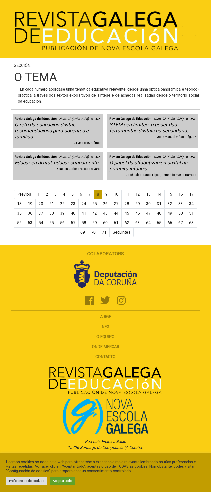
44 (116, 213)
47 (148, 213)
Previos (24, 194)
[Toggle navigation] (189, 31)
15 (170, 194)
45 (127, 213)
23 (73, 203)
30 (148, 203)
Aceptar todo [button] (62, 481)
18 (19, 203)
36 (30, 213)
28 (127, 203)
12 (138, 194)
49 (170, 213)
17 (191, 194)
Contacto (106, 356)
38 (52, 213)
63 (138, 222)
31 (159, 203)
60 (105, 222)
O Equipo (105, 336)
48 (159, 213)
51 (191, 213)
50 (180, 213)
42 (94, 213)
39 (62, 213)
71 (104, 232)
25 (94, 203)
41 (84, 213)
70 (93, 232)
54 (41, 222)
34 (191, 203)
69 (82, 232)
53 (30, 222)
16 (180, 194)
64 (148, 222)
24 (84, 203)
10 (116, 194)
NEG (105, 326)
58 (84, 222)
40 (73, 213)
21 (52, 203)
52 (19, 222)
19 (30, 203)
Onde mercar (105, 346)
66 (170, 222)
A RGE (105, 316)
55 (52, 222)
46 (138, 213)
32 (170, 203)
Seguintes (121, 232)
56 (62, 222)
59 (94, 222)
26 (105, 203)
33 (180, 203)
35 (19, 213)
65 (159, 222)
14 (159, 194)
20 (41, 203)
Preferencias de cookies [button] (26, 481)
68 (191, 222)
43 (105, 213)
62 (127, 222)
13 (148, 194)
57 (73, 222)
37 (41, 213)
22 (62, 203)
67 (180, 222)
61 (116, 222)
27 (116, 203)
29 (138, 203)
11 (127, 194)
